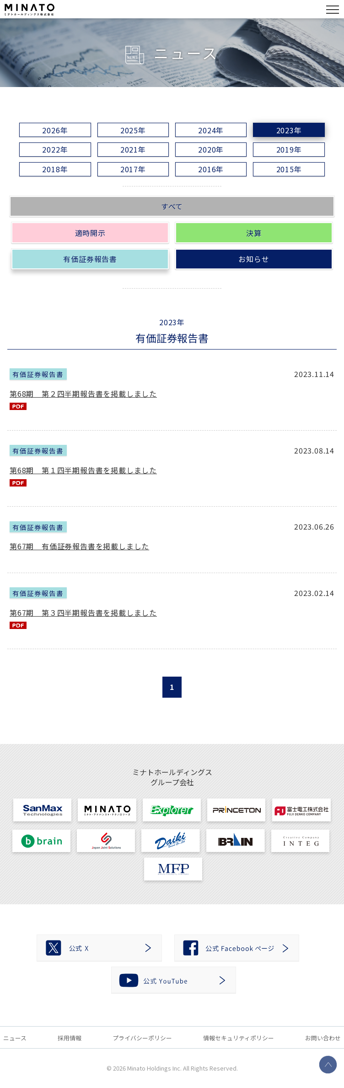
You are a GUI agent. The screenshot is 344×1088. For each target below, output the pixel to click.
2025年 (133, 130)
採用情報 (69, 1037)
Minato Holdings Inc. (154, 1068)
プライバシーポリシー (142, 1037)
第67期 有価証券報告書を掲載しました (79, 546)
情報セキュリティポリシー (238, 1037)
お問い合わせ (323, 1037)
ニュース (15, 1037)
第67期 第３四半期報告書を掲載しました (83, 612)
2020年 (211, 149)
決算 (254, 232)
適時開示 (90, 232)
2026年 (55, 130)
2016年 (211, 169)
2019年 (289, 149)
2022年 (55, 149)
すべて (172, 206)
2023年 (289, 130)
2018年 (55, 169)
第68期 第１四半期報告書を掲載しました (83, 470)
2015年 (289, 169)
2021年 (133, 149)
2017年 (133, 169)
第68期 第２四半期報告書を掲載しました (83, 393)
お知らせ (253, 258)
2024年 (211, 130)
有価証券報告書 (90, 258)
